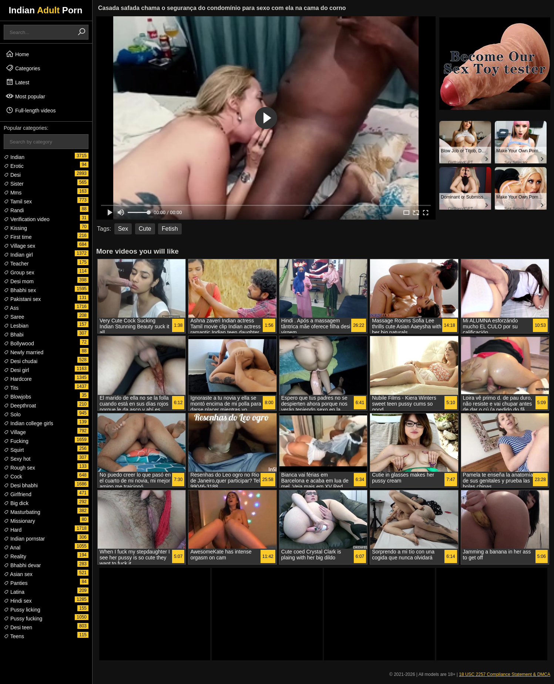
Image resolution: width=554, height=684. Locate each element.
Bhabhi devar (22, 565)
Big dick (16, 503)
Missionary (19, 521)
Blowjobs (17, 397)
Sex (123, 229)
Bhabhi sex (20, 290)
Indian (14, 157)
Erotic (14, 166)
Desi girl (16, 370)
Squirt (14, 450)
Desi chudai (20, 361)
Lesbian (16, 326)
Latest (17, 82)
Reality (15, 556)
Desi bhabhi (21, 485)
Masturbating (22, 512)
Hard (12, 530)
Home (17, 54)
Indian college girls (28, 423)
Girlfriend (17, 494)
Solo (12, 414)
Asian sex (18, 574)
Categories (23, 68)
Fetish (170, 229)
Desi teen (18, 627)
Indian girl (18, 255)
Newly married (23, 352)
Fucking (16, 441)
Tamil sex (18, 201)
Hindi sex (17, 601)
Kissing (15, 228)
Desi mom (19, 281)
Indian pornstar (24, 539)
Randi (14, 210)
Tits (11, 388)
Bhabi (14, 335)
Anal (12, 548)
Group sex (19, 272)
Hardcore (17, 379)
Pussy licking (22, 610)
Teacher (16, 264)
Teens (14, 636)
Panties (16, 583)
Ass (11, 308)
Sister (14, 184)
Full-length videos (31, 110)
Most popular (25, 96)
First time (17, 237)
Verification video (27, 219)
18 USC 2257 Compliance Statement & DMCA (504, 674)
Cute (145, 229)
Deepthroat (20, 406)
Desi (12, 175)
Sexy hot (17, 459)
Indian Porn (45, 10)
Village (15, 432)
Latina (14, 592)
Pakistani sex (22, 299)
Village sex (19, 246)
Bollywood (19, 343)
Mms (12, 193)
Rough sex (19, 468)
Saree (14, 317)
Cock (13, 477)
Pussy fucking (23, 619)
